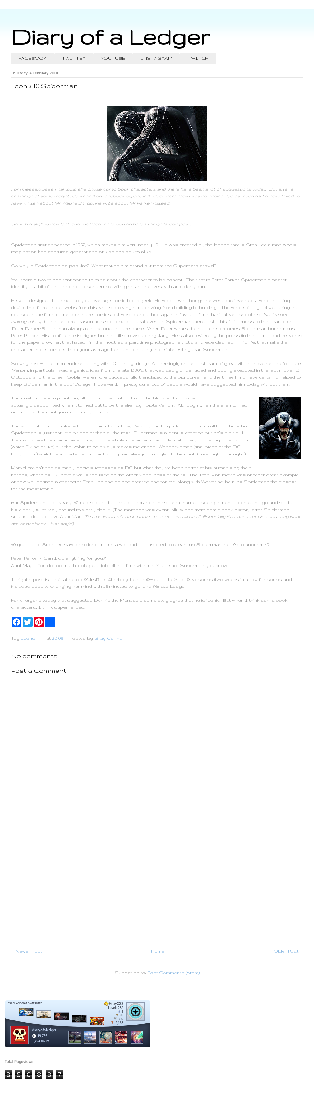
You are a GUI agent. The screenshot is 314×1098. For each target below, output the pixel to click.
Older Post (286, 951)
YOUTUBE (113, 58)
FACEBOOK (32, 58)
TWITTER (73, 58)
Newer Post (29, 951)
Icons (28, 638)
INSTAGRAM (156, 58)
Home (157, 951)
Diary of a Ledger (110, 37)
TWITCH (198, 58)
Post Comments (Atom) (173, 972)
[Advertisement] (157, 880)
